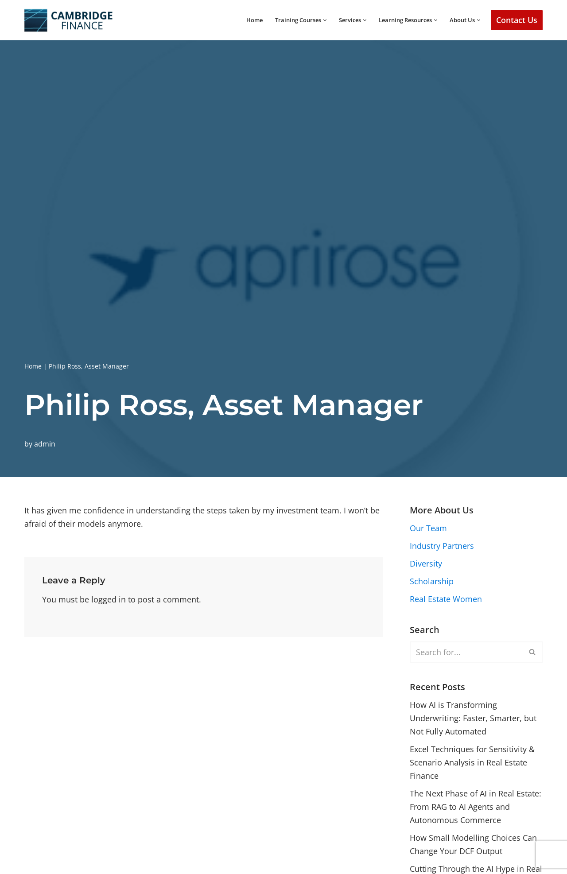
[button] (313, 20)
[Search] (466, 653)
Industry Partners (442, 546)
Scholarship (432, 582)
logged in (108, 599)
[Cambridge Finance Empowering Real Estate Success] (68, 20)
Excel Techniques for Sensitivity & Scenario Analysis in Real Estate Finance (472, 765)
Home (238, 20)
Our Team (428, 528)
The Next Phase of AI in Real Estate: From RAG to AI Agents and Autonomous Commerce (475, 810)
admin (44, 443)
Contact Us (516, 20)
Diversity (426, 564)
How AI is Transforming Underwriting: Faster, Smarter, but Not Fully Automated (473, 720)
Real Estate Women (446, 600)
